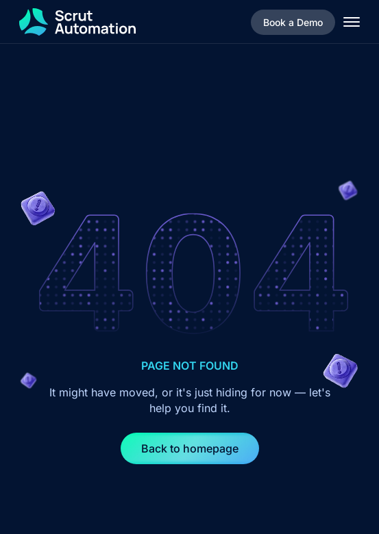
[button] (351, 22)
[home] (77, 22)
